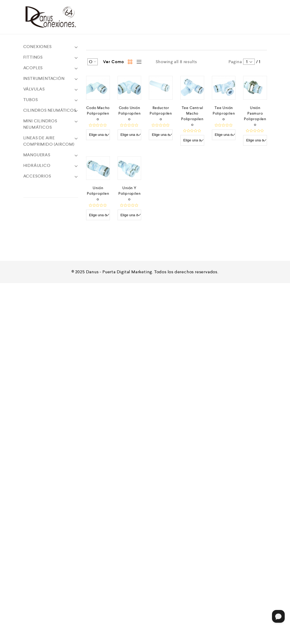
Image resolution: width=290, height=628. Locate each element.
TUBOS (30, 99)
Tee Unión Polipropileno (224, 113)
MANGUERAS (36, 155)
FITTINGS (33, 57)
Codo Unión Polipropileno (129, 113)
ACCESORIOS (37, 176)
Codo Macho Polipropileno (97, 113)
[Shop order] (92, 61)
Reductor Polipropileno (161, 113)
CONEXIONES (37, 46)
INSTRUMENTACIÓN (44, 78)
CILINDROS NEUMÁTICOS (49, 110)
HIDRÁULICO (37, 165)
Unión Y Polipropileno (129, 193)
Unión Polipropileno (98, 193)
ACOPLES (33, 68)
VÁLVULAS (34, 89)
